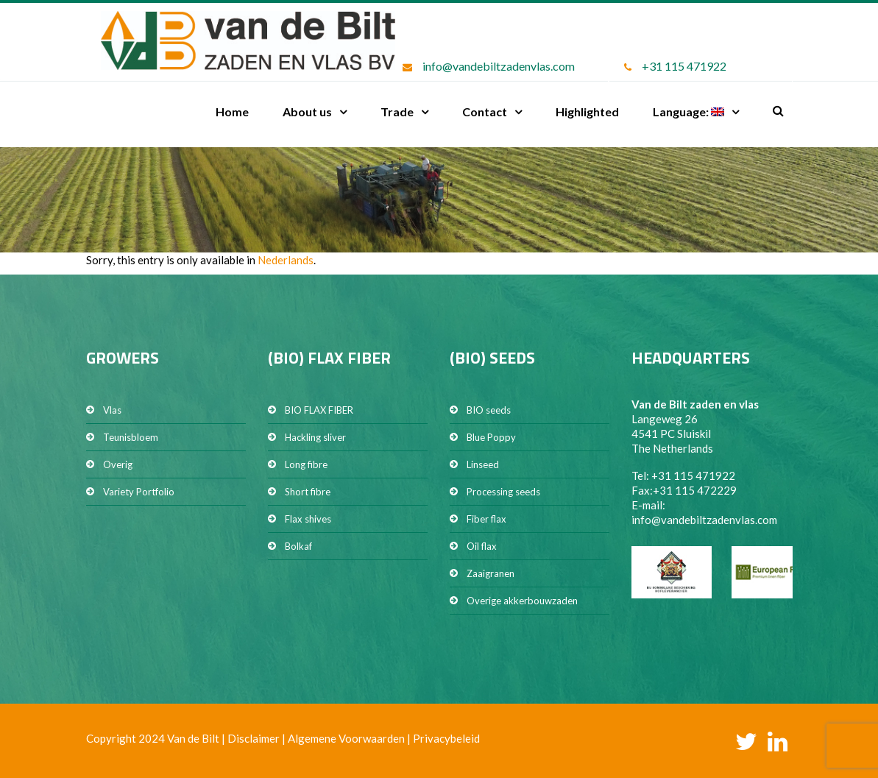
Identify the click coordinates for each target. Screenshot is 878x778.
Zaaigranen (490, 573)
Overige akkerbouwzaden (522, 601)
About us (307, 112)
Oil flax (482, 546)
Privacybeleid (446, 738)
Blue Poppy (491, 437)
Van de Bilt (193, 738)
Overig (117, 464)
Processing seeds (503, 492)
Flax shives (308, 519)
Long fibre (306, 464)
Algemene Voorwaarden (346, 738)
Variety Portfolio (138, 492)
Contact (484, 112)
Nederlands (286, 259)
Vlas (112, 410)
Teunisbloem (130, 437)
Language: (688, 112)
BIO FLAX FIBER (319, 410)
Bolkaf (298, 546)
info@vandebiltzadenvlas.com (498, 66)
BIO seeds (489, 410)
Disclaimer (253, 738)
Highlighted (587, 112)
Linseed (483, 464)
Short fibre (307, 492)
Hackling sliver (315, 437)
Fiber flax (486, 519)
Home (232, 112)
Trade (397, 112)
